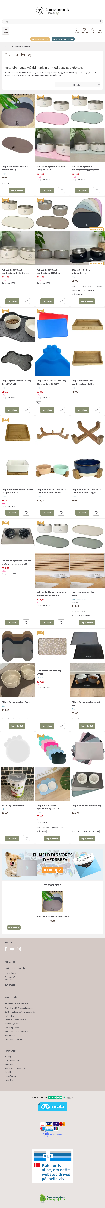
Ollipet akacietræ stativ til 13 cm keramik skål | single (86, 491)
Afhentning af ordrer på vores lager (17, 1031)
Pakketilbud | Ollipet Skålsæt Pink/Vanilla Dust (51, 168)
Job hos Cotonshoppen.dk (15, 1068)
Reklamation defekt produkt (15, 1020)
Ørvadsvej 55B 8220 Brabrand (10, 978)
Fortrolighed (9, 1016)
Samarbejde (9, 1064)
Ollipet (4, 173)
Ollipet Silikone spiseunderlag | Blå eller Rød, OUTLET (52, 382)
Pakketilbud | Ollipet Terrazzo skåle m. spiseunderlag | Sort (16, 562)
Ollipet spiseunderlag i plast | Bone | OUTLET (16, 382)
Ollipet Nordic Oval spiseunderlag (81, 271)
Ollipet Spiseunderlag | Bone (16, 702)
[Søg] (100, 21)
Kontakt (8, 1072)
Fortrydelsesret (10, 1035)
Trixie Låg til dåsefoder (13, 805)
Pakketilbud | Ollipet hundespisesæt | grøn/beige (85, 168)
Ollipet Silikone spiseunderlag (87, 805)
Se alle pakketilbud (40, 39)
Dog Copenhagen (79, 599)
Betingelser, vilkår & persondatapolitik (19, 1008)
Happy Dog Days (11, 1076)
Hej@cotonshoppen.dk (15, 968)
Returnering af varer (12, 1024)
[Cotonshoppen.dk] (52, 11)
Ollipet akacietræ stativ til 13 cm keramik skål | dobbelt (51, 491)
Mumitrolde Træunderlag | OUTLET (49, 672)
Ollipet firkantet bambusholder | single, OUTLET (17, 491)
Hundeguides (9, 1056)
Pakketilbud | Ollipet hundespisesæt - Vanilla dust (16, 271)
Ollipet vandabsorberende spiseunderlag (15, 168)
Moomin (40, 677)
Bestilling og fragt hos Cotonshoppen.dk (20, 1012)
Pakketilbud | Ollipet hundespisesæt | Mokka (48, 271)
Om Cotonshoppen (12, 1060)
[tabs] (100, 31)
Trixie (4, 809)
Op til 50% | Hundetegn (63, 39)
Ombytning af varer (12, 1027)
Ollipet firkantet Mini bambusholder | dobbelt (83, 382)
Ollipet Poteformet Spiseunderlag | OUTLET (49, 807)
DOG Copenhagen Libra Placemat (83, 594)
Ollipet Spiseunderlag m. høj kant (86, 704)
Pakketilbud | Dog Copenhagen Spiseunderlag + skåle (52, 594)
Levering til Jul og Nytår (13, 1039)
